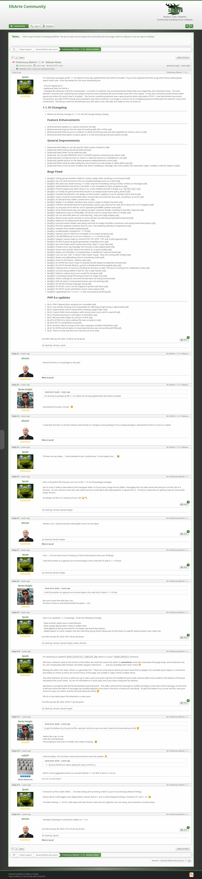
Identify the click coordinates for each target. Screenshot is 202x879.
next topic (185, 65)
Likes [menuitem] (185, 339)
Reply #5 (15, 476)
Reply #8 (15, 581)
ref (93, 126)
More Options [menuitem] (183, 57)
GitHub (151, 36)
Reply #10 (16, 651)
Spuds (25, 77)
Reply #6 (15, 518)
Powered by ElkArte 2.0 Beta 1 (20, 874)
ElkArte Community (27, 6)
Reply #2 (15, 384)
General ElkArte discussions (47, 49)
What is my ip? (48, 377)
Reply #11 (16, 717)
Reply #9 (15, 612)
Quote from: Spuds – (57, 392)
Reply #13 (16, 785)
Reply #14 (16, 814)
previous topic (173, 65)
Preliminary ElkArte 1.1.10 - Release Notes (80, 49)
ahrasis (25, 358)
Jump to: (155, 860)
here (106, 114)
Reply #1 (15, 353)
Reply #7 (15, 550)
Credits (35, 874)
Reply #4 (15, 447)
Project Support (25, 49)
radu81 (25, 755)
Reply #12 (16, 751)
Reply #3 (15, 416)
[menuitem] (191, 26)
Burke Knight (25, 389)
